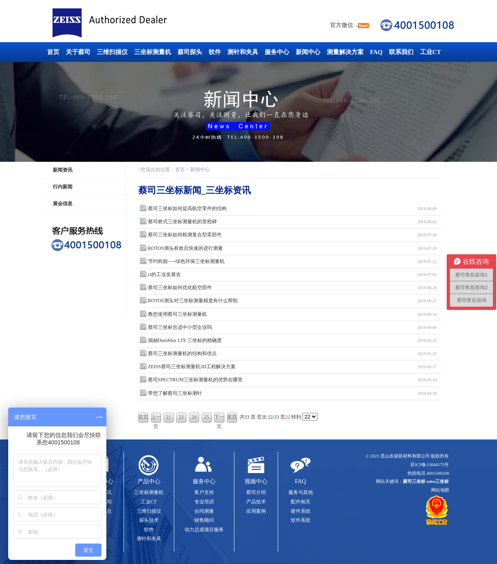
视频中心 (256, 481)
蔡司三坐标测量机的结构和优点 (292, 354)
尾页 (232, 417)
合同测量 (204, 511)
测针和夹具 (242, 52)
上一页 (156, 418)
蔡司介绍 (256, 492)
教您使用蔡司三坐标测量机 (292, 314)
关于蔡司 (78, 52)
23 (181, 417)
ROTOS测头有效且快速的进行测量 (292, 248)
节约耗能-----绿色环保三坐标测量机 (292, 261)
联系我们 (401, 52)
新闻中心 (308, 52)
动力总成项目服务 (204, 529)
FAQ (376, 52)
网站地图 (440, 489)
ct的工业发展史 (292, 275)
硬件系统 (300, 511)
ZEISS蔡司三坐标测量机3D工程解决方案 (292, 367)
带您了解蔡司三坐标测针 (292, 393)
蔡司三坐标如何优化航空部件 (292, 288)
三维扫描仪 (112, 52)
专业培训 (204, 502)
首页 (53, 52)
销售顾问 (204, 520)
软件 (215, 52)
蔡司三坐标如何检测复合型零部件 (292, 235)
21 (168, 417)
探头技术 (149, 520)
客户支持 (204, 492)
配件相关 (300, 502)
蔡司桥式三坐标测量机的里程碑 (292, 222)
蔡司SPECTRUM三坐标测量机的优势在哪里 (292, 380)
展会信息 (62, 203)
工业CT (430, 52)
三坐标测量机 (152, 52)
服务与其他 (300, 492)
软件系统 (300, 520)
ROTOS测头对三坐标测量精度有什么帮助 (292, 301)
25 (206, 417)
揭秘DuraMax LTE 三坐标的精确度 (292, 340)
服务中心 (277, 52)
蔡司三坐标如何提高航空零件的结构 (292, 209)
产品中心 (148, 481)
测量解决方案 (345, 52)
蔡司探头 (190, 52)
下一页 (219, 418)
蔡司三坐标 (128, 23)
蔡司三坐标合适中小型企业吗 (292, 327)
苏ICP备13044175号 (429, 464)
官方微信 (341, 25)
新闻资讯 (62, 170)
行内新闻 (62, 187)
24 (193, 417)
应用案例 (256, 511)
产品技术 (256, 502)
